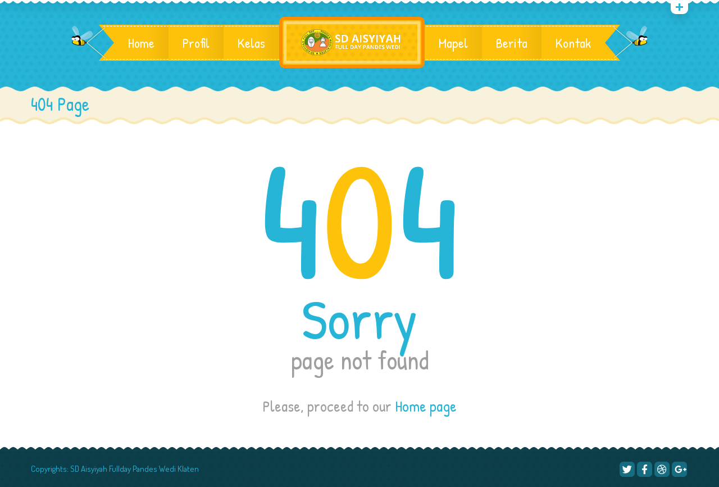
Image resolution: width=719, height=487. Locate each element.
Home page (426, 406)
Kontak (573, 43)
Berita (511, 43)
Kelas (251, 43)
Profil (196, 43)
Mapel (453, 43)
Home (141, 43)
